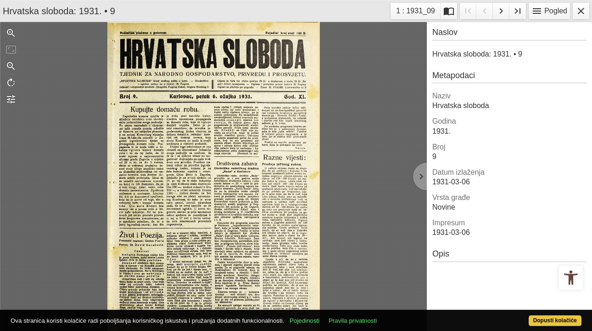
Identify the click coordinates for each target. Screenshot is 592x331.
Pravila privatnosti (382, 315)
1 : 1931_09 (418, 10)
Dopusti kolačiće (523, 315)
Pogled (549, 11)
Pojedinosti (334, 315)
